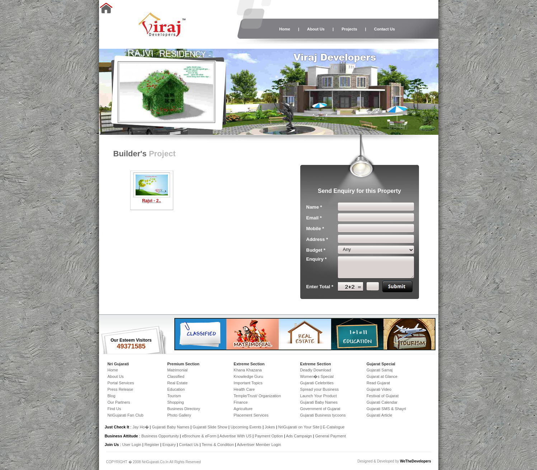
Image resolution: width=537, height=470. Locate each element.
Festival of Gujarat (383, 396)
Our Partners (119, 402)
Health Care (244, 389)
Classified (175, 376)
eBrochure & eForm (199, 436)
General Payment (330, 436)
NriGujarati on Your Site (299, 427)
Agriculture (243, 409)
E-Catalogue (333, 427)
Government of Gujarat (320, 409)
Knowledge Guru (248, 376)
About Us (316, 29)
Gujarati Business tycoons (323, 415)
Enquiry (169, 444)
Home (284, 29)
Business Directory (183, 409)
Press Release (120, 389)
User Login (131, 444)
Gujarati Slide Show (211, 427)
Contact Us (384, 29)
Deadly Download (315, 370)
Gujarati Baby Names (319, 402)
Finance (241, 402)
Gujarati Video (379, 389)
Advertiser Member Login (259, 444)
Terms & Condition (218, 444)
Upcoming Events (246, 427)
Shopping (175, 402)
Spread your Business (319, 389)
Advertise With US (235, 436)
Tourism (174, 396)
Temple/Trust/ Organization (257, 396)
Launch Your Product (318, 396)
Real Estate (177, 383)
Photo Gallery (179, 415)
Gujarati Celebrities (317, 383)
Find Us (114, 409)
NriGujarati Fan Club (125, 415)
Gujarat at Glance (382, 376)
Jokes (270, 427)
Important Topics (248, 383)
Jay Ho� (140, 427)
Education (176, 389)
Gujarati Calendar (382, 402)
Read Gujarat (378, 383)
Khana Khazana (248, 370)
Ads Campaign (299, 436)
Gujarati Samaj (380, 370)
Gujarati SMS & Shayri (386, 409)
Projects (349, 29)
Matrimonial (177, 370)
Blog (112, 396)
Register (152, 444)
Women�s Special (317, 376)
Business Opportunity (160, 436)
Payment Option (269, 436)
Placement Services (251, 415)
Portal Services (121, 383)
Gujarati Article (379, 415)
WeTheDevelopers (415, 461)
